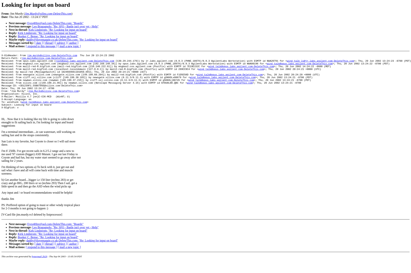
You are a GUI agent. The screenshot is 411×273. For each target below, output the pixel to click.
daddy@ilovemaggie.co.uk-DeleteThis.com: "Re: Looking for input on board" (72, 39)
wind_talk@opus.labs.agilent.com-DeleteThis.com (300, 65)
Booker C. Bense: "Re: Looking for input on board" (48, 36)
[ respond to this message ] (41, 46)
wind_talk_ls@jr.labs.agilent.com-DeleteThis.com (320, 62)
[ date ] (39, 42)
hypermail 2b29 (39, 268)
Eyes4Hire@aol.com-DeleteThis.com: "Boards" (55, 23)
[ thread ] (49, 42)
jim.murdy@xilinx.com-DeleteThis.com (52, 55)
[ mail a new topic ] (69, 46)
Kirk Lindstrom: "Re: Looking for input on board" (58, 29)
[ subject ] (61, 42)
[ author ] (72, 42)
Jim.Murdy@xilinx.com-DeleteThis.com (53, 98)
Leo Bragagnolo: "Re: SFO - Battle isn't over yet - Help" (65, 26)
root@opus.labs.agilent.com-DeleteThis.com (85, 62)
